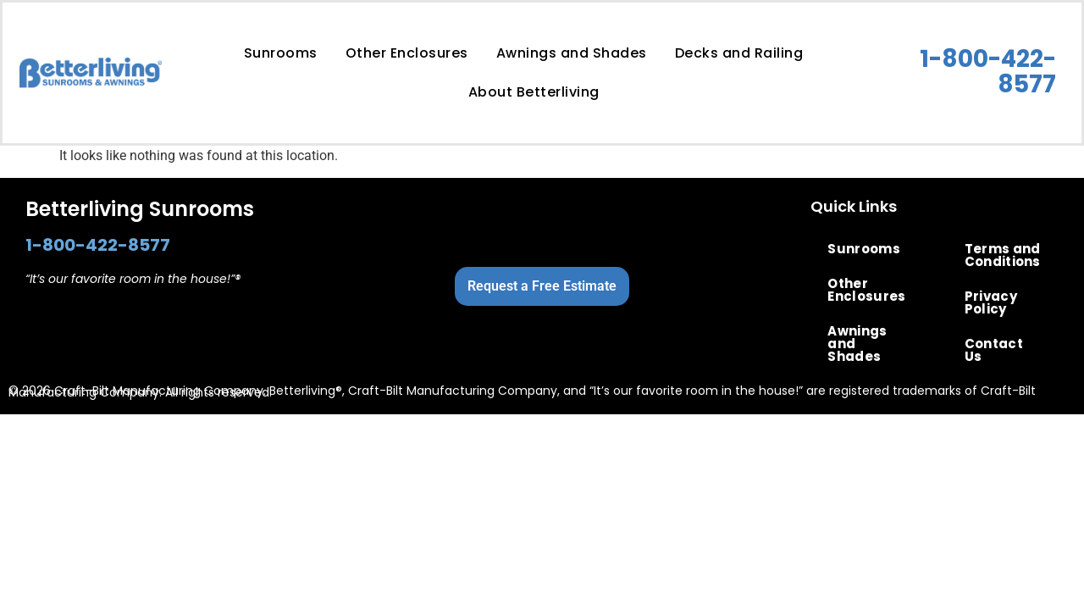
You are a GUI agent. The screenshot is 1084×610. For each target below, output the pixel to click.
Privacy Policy (991, 302)
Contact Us (994, 350)
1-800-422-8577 (988, 71)
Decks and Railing (739, 53)
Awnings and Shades (571, 53)
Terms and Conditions (1003, 255)
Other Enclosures (407, 53)
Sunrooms (281, 53)
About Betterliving (534, 92)
